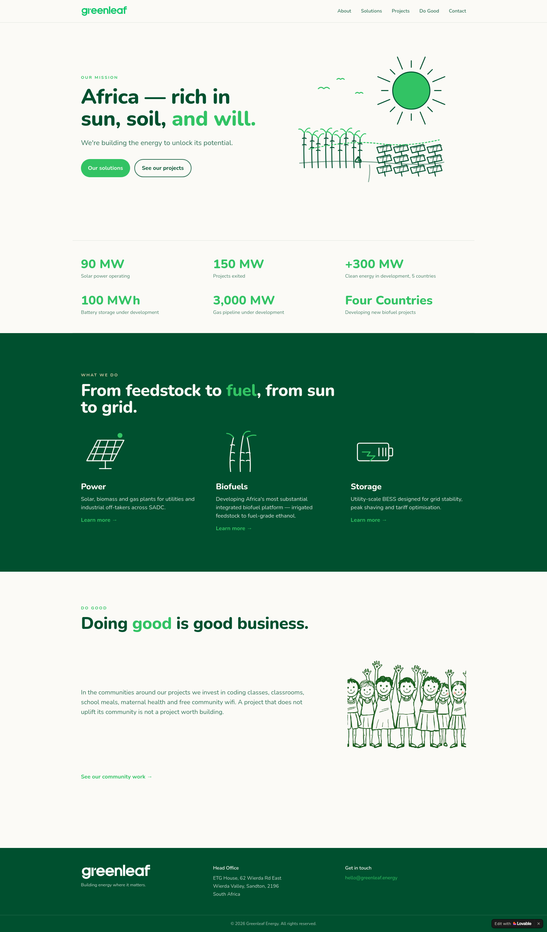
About (344, 11)
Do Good (429, 11)
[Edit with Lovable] (513, 923)
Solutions (371, 11)
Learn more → (99, 520)
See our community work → (116, 777)
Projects (401, 11)
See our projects (163, 168)
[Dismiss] (538, 923)
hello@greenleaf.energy (371, 877)
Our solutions (105, 168)
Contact (457, 11)
